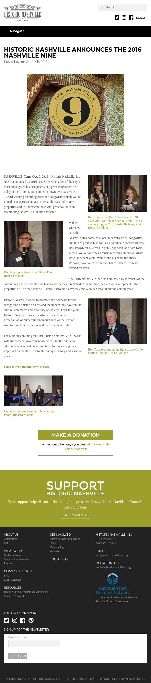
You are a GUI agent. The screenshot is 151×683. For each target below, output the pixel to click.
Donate (141, 18)
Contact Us (59, 559)
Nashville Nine (12, 555)
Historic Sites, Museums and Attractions (26, 591)
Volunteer (55, 551)
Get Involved (75, 515)
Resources (12, 587)
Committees (10, 538)
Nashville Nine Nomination (65, 538)
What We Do (14, 551)
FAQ (6, 543)
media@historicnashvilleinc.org (113, 567)
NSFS (140, 678)
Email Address (18, 637)
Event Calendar (12, 579)
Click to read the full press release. (27, 367)
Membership (57, 547)
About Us (11, 534)
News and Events (18, 571)
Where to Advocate (14, 596)
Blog (6, 575)
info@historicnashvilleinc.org (112, 555)
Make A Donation (75, 435)
